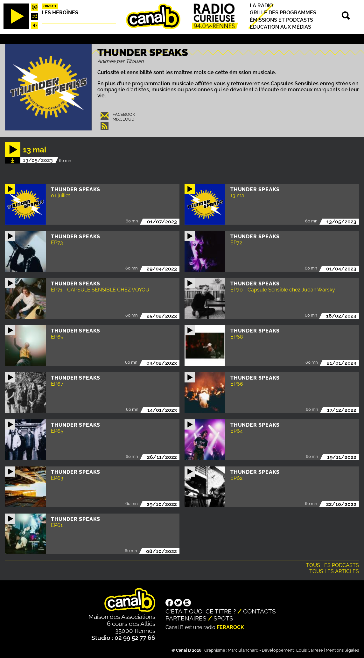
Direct (50, 6)
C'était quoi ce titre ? (200, 611)
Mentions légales (342, 650)
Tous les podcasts (332, 565)
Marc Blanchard (243, 650)
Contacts (259, 611)
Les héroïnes (60, 13)
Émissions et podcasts (281, 20)
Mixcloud (123, 119)
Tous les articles (334, 571)
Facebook (124, 114)
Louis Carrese (309, 650)
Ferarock (230, 627)
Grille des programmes (283, 13)
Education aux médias (280, 27)
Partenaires (185, 618)
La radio (261, 6)
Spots (223, 618)
